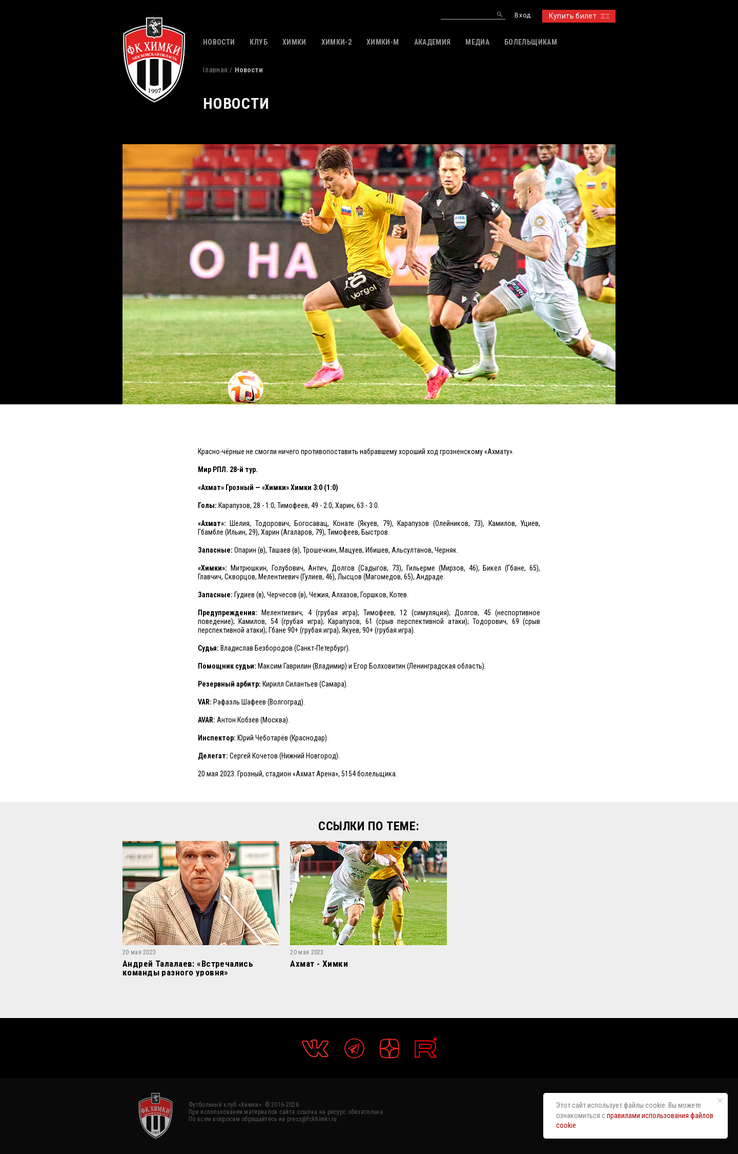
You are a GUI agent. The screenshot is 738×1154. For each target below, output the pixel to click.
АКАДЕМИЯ (432, 42)
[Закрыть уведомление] (720, 1101)
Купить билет (579, 16)
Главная (215, 70)
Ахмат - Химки (319, 964)
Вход (522, 15)
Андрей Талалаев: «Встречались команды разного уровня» (187, 968)
